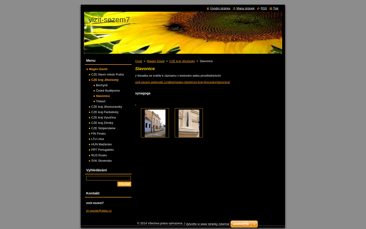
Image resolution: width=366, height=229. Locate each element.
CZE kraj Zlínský (102, 123)
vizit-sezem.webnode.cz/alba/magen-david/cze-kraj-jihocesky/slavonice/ (182, 82)
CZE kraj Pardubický (105, 112)
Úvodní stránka (220, 8)
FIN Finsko (98, 133)
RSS (264, 8)
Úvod (138, 61)
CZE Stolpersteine (103, 128)
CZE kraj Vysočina (103, 117)
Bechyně (102, 85)
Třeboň (101, 101)
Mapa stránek (245, 8)
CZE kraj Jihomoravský (106, 106)
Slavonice (103, 96)
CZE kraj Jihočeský (182, 61)
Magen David (155, 61)
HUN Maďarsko (101, 144)
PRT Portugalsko (102, 149)
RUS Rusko (99, 155)
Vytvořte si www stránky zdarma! (207, 225)
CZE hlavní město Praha (107, 74)
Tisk (275, 8)
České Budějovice (108, 90)
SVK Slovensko (101, 160)
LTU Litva (97, 139)
